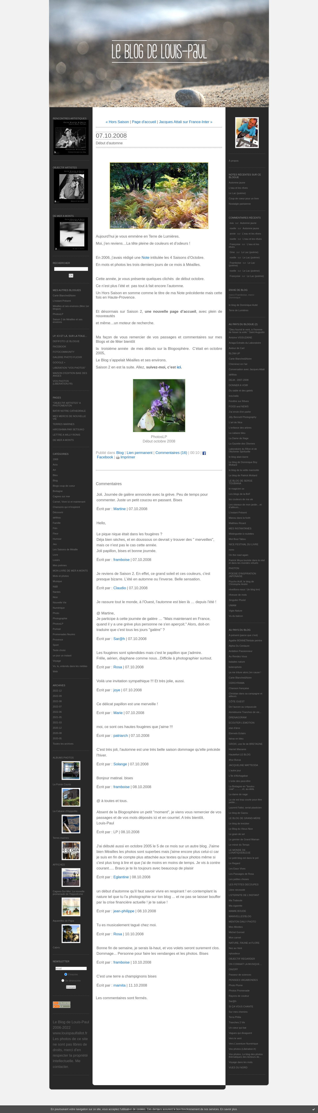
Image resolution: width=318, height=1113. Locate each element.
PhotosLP (58, 314)
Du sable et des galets (241, 390)
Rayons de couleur (239, 996)
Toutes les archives (63, 743)
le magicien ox (236, 488)
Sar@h (232, 1001)
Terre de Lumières (238, 310)
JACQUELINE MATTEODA (243, 765)
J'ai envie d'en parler (240, 411)
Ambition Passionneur (240, 651)
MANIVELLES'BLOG (240, 916)
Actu (55, 464)
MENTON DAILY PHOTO (242, 921)
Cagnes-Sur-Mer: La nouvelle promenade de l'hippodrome (69, 892)
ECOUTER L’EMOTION (241, 722)
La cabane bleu (237, 433)
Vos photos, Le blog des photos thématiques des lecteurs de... (246, 1055)
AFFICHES (59, 864)
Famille (57, 523)
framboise (121, 560)
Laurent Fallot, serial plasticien (245, 807)
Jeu (55, 544)
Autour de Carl (236, 348)
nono (231, 549)
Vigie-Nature (235, 610)
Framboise (235, 262)
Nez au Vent (235, 948)
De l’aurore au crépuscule (242, 706)
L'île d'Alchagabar (238, 775)
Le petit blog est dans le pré (244, 858)
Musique (57, 581)
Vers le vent (235, 1038)
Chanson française (239, 688)
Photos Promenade (239, 990)
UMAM (232, 605)
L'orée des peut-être (239, 781)
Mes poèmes (60, 565)
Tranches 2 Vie (237, 1022)
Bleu (55, 475)
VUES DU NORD (238, 1067)
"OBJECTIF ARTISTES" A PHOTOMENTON (67, 404)
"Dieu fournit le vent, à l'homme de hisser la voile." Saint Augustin (247, 331)
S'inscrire (71, 974)
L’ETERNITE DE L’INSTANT (244, 895)
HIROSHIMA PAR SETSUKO (68, 429)
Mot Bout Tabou (237, 539)
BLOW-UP (234, 353)
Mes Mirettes (236, 927)
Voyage (57, 660)
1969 (55, 459)
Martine (119, 509)
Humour (57, 538)
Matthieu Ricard (237, 523)
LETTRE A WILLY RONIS (66, 434)
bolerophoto (235, 667)
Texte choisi (59, 650)
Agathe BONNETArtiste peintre (245, 640)
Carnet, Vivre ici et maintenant (69, 501)
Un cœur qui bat (237, 1027)
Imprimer (125, 457)
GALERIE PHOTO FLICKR (67, 357)
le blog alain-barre (238, 456)
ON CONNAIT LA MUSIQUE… (245, 964)
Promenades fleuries (64, 634)
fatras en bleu (236, 738)
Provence (58, 639)
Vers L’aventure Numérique (243, 1043)
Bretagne (58, 491)
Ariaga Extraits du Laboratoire (245, 342)
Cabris (56, 947)
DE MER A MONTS (63, 440)
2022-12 (57, 690)
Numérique (59, 607)
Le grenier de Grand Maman (244, 839)
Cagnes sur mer (61, 496)
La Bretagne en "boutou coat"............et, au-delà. (241, 787)
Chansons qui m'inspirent (66, 507)
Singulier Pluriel (237, 600)
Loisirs (56, 560)
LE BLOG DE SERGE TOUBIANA (240, 482)
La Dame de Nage (238, 438)
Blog (55, 480)
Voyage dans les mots (241, 1062)
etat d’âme (234, 728)
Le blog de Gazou (238, 813)
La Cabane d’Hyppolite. (65, 811)
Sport (56, 645)
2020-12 (57, 727)
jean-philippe (123, 911)
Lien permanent (140, 453)
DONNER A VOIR (238, 385)
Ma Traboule (235, 900)
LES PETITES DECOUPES (243, 884)
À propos (233, 160)
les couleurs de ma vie (241, 499)
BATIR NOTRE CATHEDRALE (69, 411)
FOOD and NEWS (238, 406)
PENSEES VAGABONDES (243, 980)
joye (116, 690)
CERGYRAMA (236, 683)
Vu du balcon (236, 616)
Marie (118, 713)
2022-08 (57, 701)
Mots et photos (61, 576)
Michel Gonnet (236, 932)
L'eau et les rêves (238, 188)
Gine (232, 252)
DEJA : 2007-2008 (238, 380)
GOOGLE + (59, 362)
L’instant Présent (62, 300)
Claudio (119, 588)
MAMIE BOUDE (237, 911)
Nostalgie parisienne (240, 203)
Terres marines (61, 838)
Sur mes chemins (238, 1011)
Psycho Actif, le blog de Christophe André (241, 582)
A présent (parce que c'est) (243, 635)
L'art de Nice (235, 422)
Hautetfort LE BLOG (239, 754)
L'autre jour (235, 770)
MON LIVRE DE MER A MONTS (70, 570)
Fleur (55, 533)
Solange (120, 764)
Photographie (60, 618)
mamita (119, 985)
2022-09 (57, 696)
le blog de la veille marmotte (244, 470)
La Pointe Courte (62, 784)
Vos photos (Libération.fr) (242, 1049)
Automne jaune (237, 182)
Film (55, 528)
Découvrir (58, 512)
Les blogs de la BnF (239, 494)
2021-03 (57, 722)
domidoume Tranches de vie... (245, 712)
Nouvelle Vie (59, 602)
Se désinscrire (71, 980)
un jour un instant (62, 655)
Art (54, 470)
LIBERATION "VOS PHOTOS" (69, 367)
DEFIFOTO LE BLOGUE (66, 341)
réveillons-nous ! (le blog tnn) (244, 589)
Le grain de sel (237, 834)
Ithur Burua (235, 760)
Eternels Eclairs (237, 733)
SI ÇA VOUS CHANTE (241, 1006)
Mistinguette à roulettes (241, 533)
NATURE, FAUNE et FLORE (244, 942)
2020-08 (57, 733)
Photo (56, 613)
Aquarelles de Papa (63, 920)
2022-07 (57, 706)
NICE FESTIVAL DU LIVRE (243, 544)
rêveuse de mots (238, 594)
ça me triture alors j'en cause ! (245, 672)
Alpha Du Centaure (239, 645)
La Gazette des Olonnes (242, 443)
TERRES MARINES (63, 424)
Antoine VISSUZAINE (240, 337)
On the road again (238, 555)
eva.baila (233, 396)
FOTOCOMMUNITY (63, 352)
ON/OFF (233, 969)
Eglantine (121, 877)
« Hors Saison (117, 122)
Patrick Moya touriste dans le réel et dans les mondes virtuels (247, 561)
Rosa (117, 667)
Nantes (57, 592)
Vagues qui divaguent (240, 1033)
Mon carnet (235, 937)
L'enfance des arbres (240, 427)
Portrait (57, 629)
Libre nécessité (237, 889)
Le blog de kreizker (239, 823)
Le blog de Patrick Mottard (243, 475)
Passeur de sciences (240, 974)
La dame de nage (238, 794)
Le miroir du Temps (239, 844)
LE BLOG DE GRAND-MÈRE (245, 818)
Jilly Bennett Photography (242, 417)
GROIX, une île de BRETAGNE (246, 744)
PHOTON (234, 568)
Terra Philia (235, 1017)
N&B (55, 586)
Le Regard (234, 863)
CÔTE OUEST (237, 701)
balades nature (237, 661)
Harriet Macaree (237, 749)
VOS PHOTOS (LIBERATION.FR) (63, 382)
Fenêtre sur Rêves (239, 401)
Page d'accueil (144, 122)
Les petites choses (239, 879)
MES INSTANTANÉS (240, 528)
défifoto (57, 517)
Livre (55, 554)
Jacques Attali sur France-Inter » (185, 122)
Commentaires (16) (171, 453)
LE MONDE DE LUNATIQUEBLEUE (239, 851)
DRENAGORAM (237, 717)
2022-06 (57, 712)
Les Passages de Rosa (241, 874)
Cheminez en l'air (238, 364)
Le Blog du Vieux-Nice (241, 828)
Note (145, 257)
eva (232, 223)
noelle (233, 228)
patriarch (120, 736)
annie (233, 233)
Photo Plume (236, 985)
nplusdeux (234, 953)
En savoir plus (228, 1109)
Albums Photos (63, 757)
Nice (55, 597)
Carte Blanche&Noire (64, 295)
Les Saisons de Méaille (65, 549)
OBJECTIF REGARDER (242, 958)
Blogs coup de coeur (64, 485)
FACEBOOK (59, 346)
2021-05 (57, 717)
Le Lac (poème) (237, 193)
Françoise (235, 244)
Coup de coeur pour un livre (244, 198)
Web (55, 671)
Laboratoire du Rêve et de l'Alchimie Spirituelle (243, 450)
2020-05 (57, 738)
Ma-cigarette (235, 905)
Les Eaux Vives (237, 868)
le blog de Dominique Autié (243, 305)
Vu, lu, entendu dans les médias (70, 666)
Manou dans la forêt (239, 517)
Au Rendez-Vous (238, 656)
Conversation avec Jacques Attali (247, 369)
